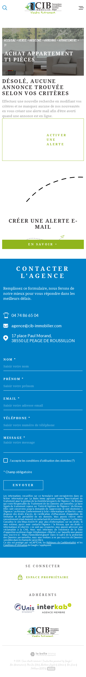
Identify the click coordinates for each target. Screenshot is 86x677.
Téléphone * (17, 418)
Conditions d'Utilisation (15, 545)
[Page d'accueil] (43, 7)
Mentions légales (48, 665)
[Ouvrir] (4, 7)
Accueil (9, 40)
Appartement (68, 40)
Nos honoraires (17, 665)
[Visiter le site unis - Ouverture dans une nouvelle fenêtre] (24, 608)
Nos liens (71, 665)
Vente (23, 40)
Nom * (9, 359)
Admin (61, 665)
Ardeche (35, 40)
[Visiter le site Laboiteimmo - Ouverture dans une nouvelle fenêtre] (43, 654)
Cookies (51, 668)
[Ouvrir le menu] (81, 7)
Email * (11, 398)
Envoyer (23, 485)
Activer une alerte (39, 139)
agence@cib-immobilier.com (36, 325)
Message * (14, 437)
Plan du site (32, 665)
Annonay (50, 40)
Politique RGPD (38, 669)
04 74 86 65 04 (24, 315)
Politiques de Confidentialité (61, 542)
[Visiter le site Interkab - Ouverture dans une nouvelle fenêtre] (54, 608)
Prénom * (13, 378)
